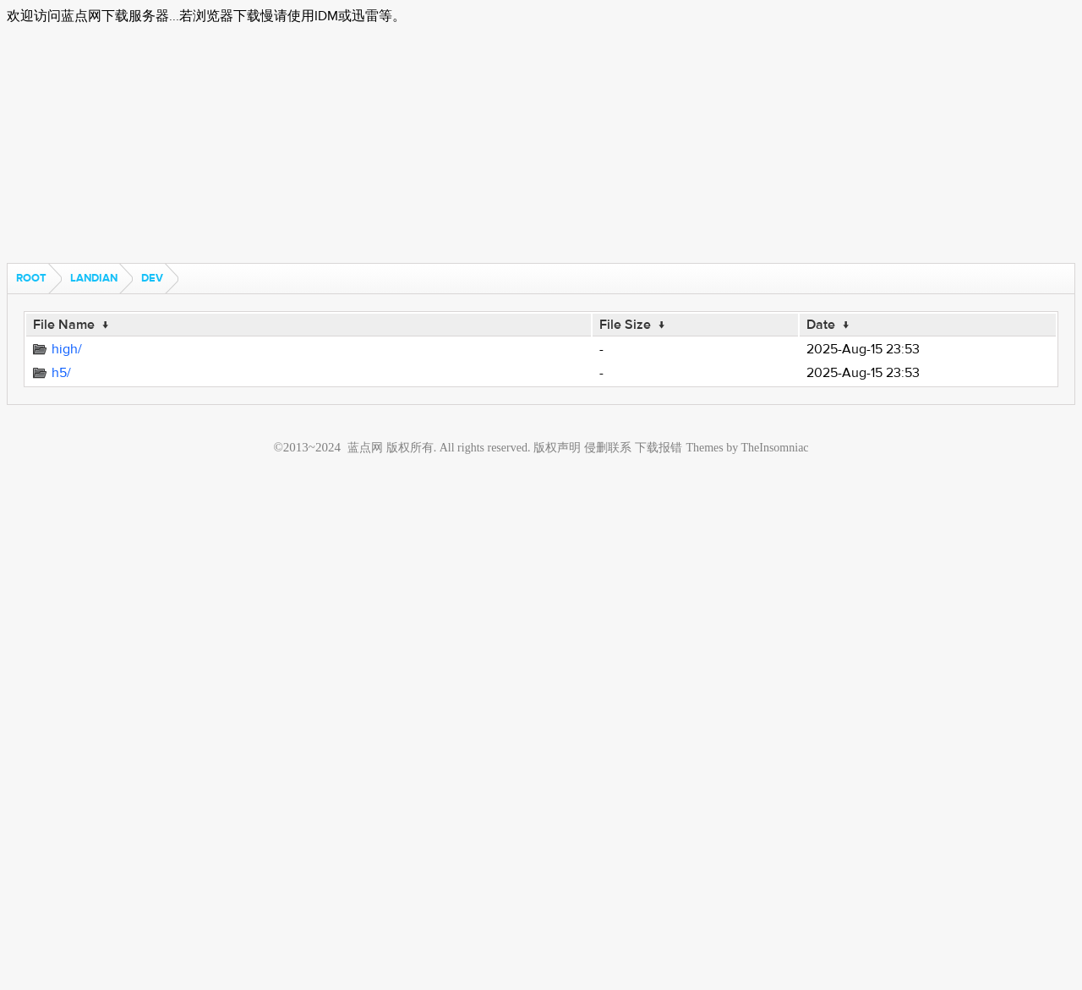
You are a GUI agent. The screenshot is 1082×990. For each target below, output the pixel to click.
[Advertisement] (514, 144)
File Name (64, 324)
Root (31, 278)
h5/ (61, 372)
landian (93, 278)
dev (152, 278)
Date (820, 324)
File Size (625, 324)
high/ (67, 349)
